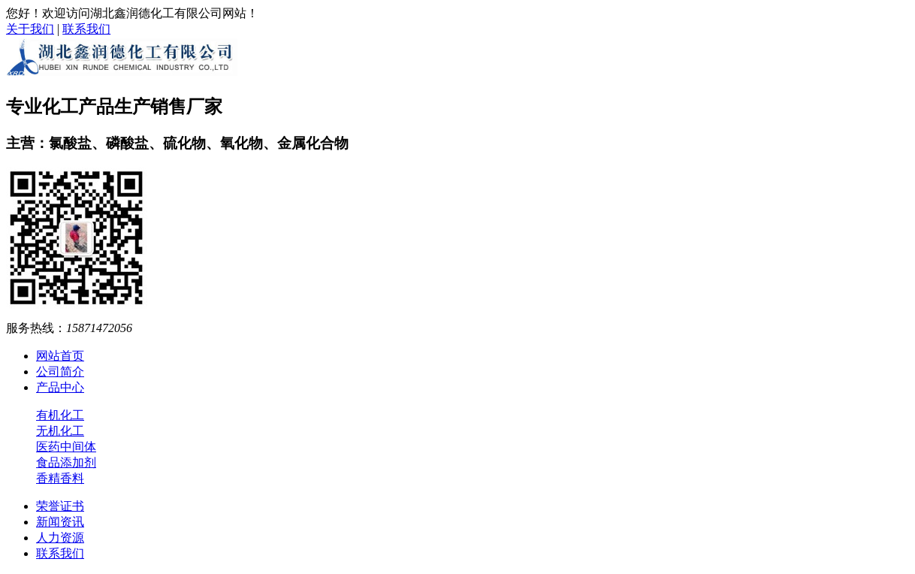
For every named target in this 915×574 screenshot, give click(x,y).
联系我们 (86, 29)
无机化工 (60, 430)
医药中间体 (66, 446)
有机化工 (60, 415)
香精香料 (60, 478)
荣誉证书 (60, 506)
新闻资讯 (60, 521)
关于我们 (30, 29)
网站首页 (60, 355)
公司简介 (60, 371)
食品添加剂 (66, 462)
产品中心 (60, 387)
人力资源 (60, 537)
